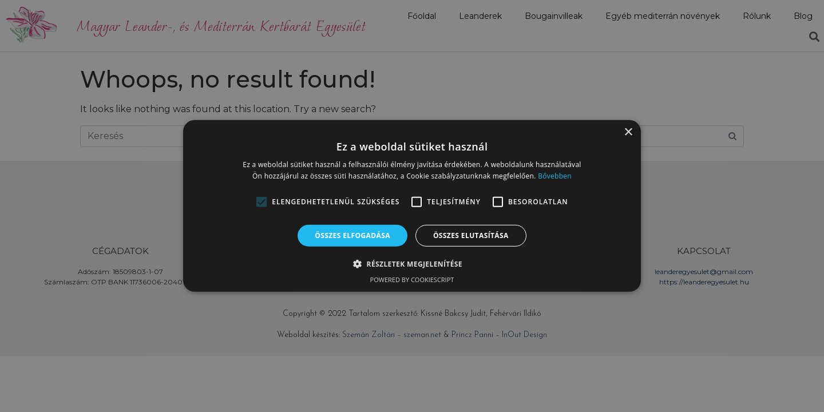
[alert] (412, 206)
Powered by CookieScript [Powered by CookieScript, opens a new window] (412, 279)
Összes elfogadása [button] (352, 235)
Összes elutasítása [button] (471, 235)
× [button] (628, 132)
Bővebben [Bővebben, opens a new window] (555, 176)
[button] (261, 202)
